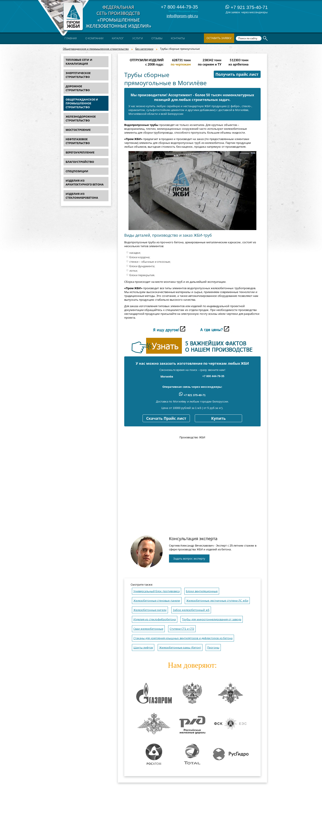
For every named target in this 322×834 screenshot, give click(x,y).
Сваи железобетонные (148, 628)
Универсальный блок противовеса (156, 591)
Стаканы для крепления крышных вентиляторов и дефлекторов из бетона (183, 638)
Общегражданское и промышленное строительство (96, 48)
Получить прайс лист (236, 74)
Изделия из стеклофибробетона (154, 619)
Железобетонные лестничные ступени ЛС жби (217, 600)
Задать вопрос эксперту (189, 558)
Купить (218, 418)
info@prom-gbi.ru (182, 16)
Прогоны (213, 647)
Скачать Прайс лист (166, 418)
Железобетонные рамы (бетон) (180, 647)
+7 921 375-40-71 (246, 7)
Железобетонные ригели (150, 610)
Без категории (144, 48)
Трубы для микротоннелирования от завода (211, 619)
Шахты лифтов (143, 647)
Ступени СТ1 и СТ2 (182, 628)
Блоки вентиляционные (202, 591)
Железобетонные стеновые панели (156, 600)
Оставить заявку (219, 38)
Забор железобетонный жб (191, 610)
